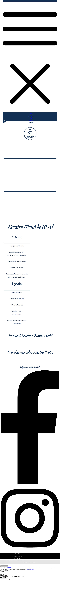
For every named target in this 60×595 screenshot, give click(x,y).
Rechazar (2, 570)
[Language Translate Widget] (4, 566)
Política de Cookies (17, 558)
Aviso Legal (17, 553)
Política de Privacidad (17, 556)
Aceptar (6, 570)
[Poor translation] (5, 578)
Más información (30, 569)
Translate (8, 567)
